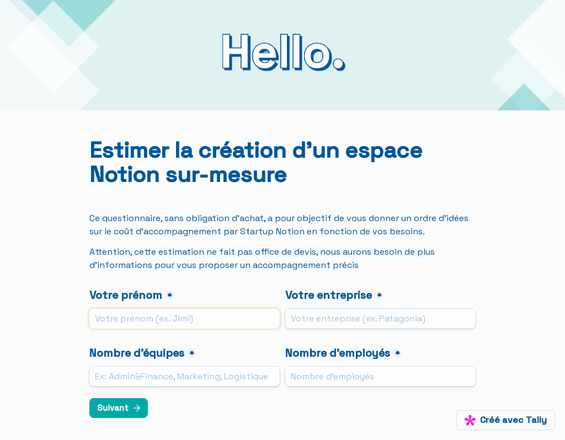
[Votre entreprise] (380, 319)
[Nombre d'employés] (380, 377)
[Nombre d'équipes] (184, 377)
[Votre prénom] (184, 319)
